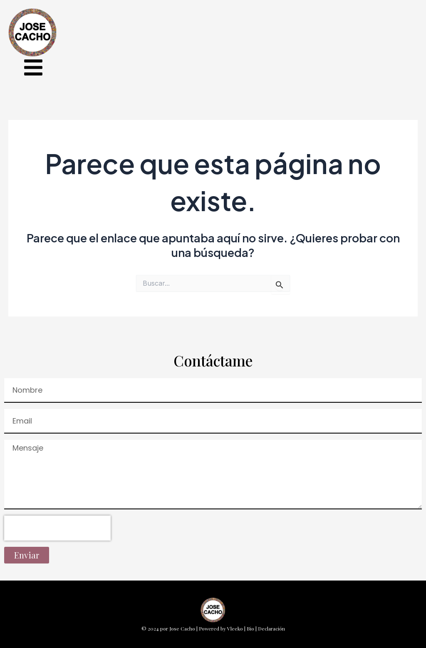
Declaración (271, 628)
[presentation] (57, 528)
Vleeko (235, 628)
